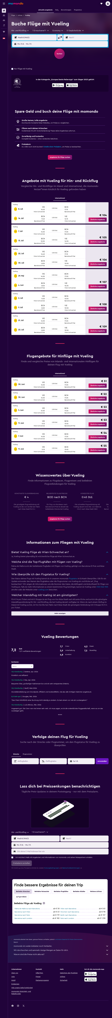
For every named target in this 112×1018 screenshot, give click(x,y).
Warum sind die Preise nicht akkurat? (61, 954)
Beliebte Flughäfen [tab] (61, 891)
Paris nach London (67, 918)
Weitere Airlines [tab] (96, 891)
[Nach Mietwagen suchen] (4, 20)
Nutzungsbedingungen (51, 868)
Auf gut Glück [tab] (21, 897)
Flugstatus (73, 579)
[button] (3, 3)
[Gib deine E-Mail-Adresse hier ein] (62, 851)
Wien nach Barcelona (68, 909)
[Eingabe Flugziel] (88, 37)
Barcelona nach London (23, 918)
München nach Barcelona (69, 912)
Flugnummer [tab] (27, 754)
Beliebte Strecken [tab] (23, 891)
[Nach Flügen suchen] (4, 10)
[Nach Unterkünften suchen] (4, 15)
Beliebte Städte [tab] (79, 891)
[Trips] (4, 31)
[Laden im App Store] (72, 86)
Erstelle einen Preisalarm (52, 147)
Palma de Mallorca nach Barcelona (27, 909)
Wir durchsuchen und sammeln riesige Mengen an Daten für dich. (61, 950)
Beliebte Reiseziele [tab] (42, 891)
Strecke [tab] (16, 754)
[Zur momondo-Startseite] (15, 3)
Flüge (13, 15)
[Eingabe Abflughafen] (37, 37)
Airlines (20, 15)
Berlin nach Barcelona (68, 915)
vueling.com (43, 590)
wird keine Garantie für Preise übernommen (68, 939)
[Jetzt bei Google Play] (58, 86)
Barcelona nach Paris (22, 915)
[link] (60, 157)
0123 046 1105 (102, 587)
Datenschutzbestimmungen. (71, 868)
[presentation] (72, 85)
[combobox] (20, 30)
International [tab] (60, 198)
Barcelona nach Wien (22, 912)
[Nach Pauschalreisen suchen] (4, 25)
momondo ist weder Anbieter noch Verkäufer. (61, 946)
